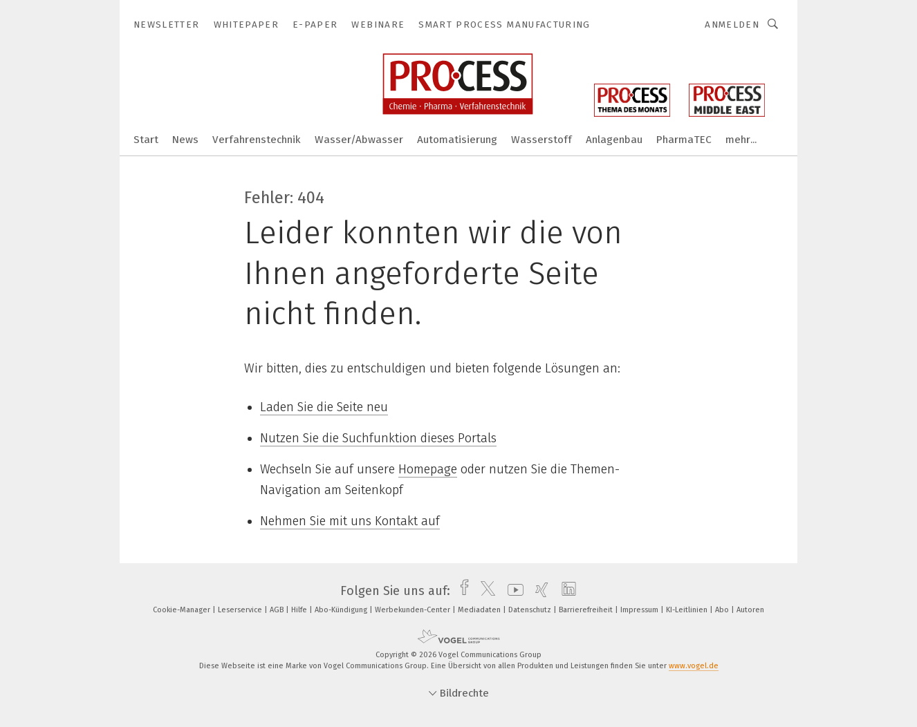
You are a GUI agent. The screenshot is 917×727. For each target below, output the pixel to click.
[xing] (538, 590)
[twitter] (484, 590)
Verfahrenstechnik (256, 139)
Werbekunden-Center (413, 609)
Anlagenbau (614, 139)
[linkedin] (565, 590)
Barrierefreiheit (587, 609)
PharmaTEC (684, 139)
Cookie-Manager (182, 609)
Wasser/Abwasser (359, 139)
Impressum (640, 609)
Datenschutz (530, 609)
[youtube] (512, 590)
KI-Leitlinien (688, 609)
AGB (278, 609)
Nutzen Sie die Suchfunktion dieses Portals (378, 438)
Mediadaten (480, 609)
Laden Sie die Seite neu (324, 407)
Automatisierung (457, 139)
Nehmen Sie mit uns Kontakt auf (350, 521)
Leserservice (241, 609)
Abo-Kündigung (342, 609)
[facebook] (461, 590)
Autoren (750, 609)
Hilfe (300, 609)
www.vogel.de (694, 665)
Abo (723, 609)
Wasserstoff (541, 139)
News (185, 139)
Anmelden (732, 24)
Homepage (427, 469)
